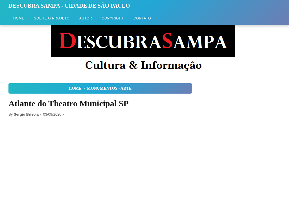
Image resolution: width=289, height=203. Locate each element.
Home (18, 18)
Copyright (113, 18)
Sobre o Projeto (51, 18)
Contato (142, 18)
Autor (85, 18)
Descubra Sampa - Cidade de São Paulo (69, 6)
